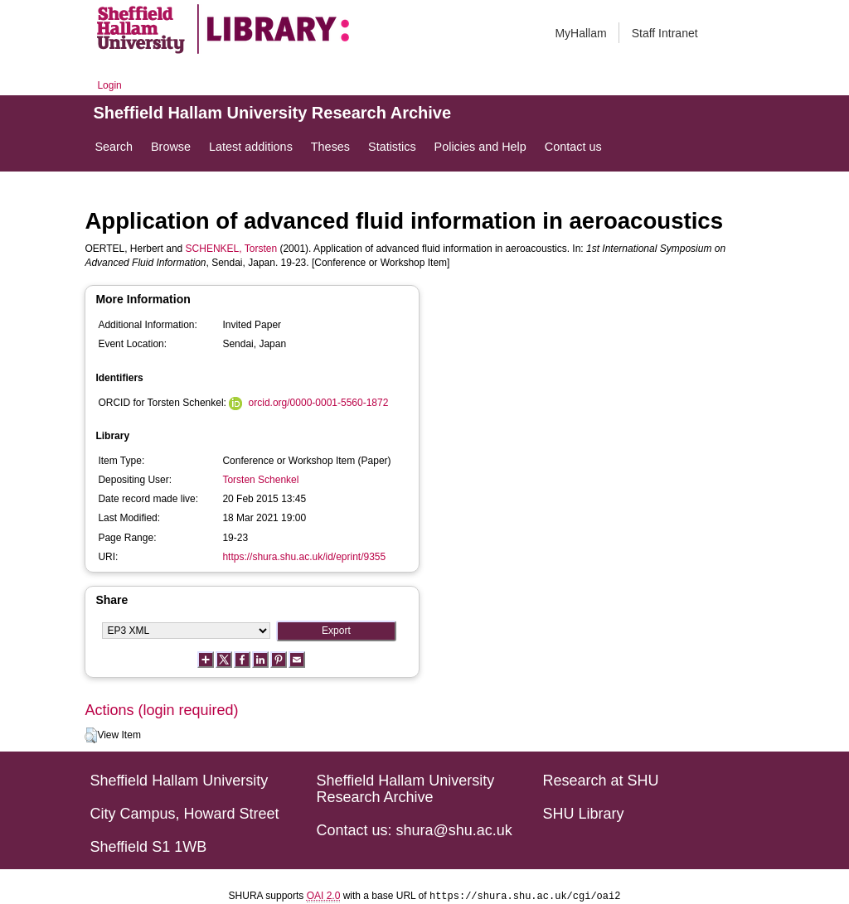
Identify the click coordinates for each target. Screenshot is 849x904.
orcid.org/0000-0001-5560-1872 (319, 402)
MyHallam (580, 33)
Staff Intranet (665, 33)
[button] (91, 736)
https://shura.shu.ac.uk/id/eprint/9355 (304, 557)
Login (109, 85)
